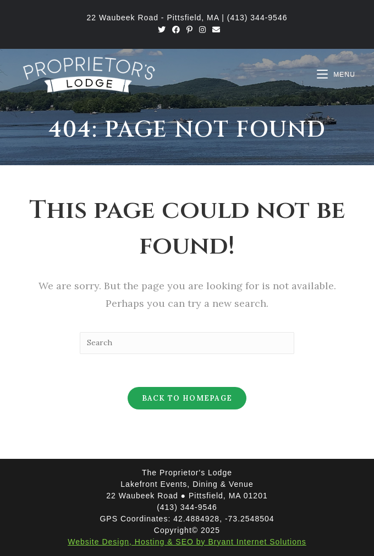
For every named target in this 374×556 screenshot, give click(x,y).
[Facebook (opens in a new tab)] (176, 30)
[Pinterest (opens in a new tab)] (189, 30)
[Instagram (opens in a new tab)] (202, 30)
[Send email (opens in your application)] (214, 30)
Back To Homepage (187, 398)
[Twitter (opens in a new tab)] (162, 30)
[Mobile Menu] (336, 74)
